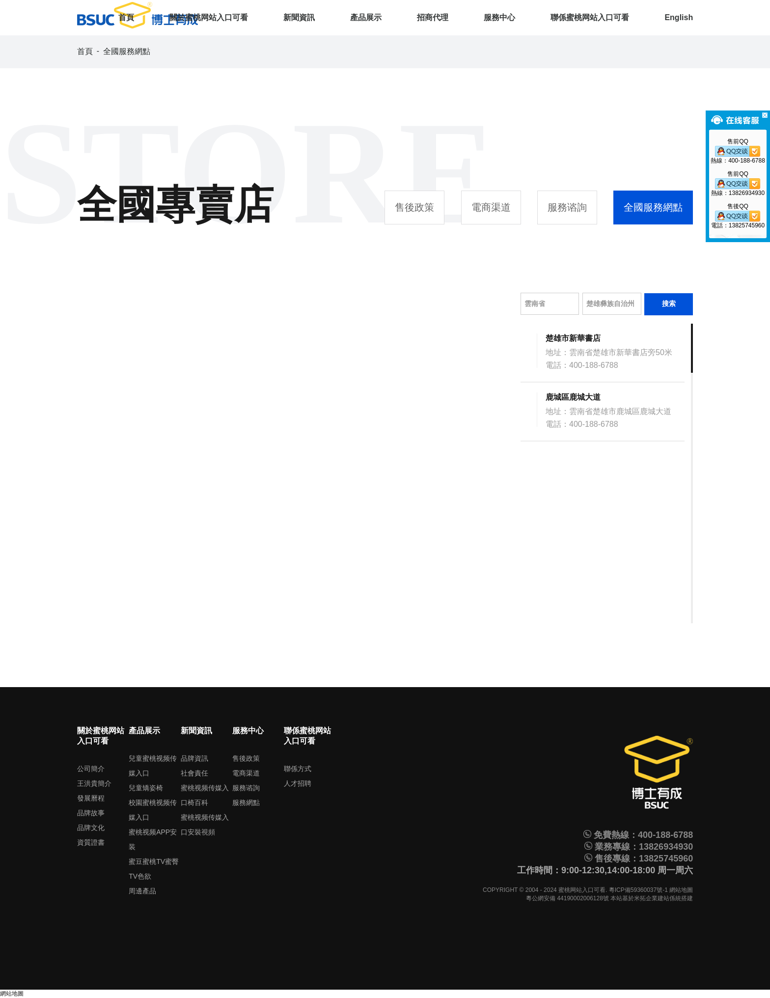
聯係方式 (297, 769)
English (678, 17)
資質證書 (91, 842)
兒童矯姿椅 (146, 788)
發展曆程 (91, 798)
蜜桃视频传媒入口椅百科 (205, 795)
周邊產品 (142, 891)
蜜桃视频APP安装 (153, 839)
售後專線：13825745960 (638, 858)
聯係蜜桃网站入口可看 (589, 17)
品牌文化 (91, 828)
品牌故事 (91, 813)
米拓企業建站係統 (657, 898)
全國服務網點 (126, 51)
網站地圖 (681, 890)
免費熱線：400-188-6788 (638, 835)
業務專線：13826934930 (638, 847)
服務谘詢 (567, 207)
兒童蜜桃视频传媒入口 (153, 765)
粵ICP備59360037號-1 (638, 890)
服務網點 (246, 802)
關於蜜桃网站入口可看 (208, 17)
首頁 (126, 17)
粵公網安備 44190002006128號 (567, 898)
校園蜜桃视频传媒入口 (153, 810)
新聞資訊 (299, 17)
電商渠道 (491, 207)
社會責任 (194, 773)
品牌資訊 (194, 758)
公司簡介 (91, 769)
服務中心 (499, 17)
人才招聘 (297, 783)
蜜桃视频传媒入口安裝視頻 (205, 824)
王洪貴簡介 (94, 783)
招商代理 (432, 17)
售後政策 (414, 207)
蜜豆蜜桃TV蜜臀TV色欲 (154, 869)
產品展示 (366, 17)
